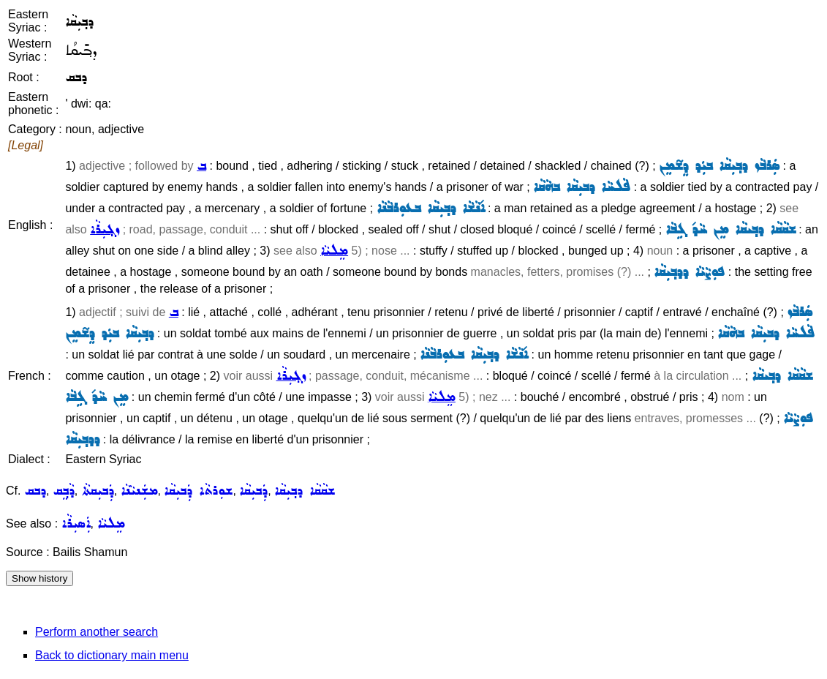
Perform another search (96, 632)
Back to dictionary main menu (112, 655)
